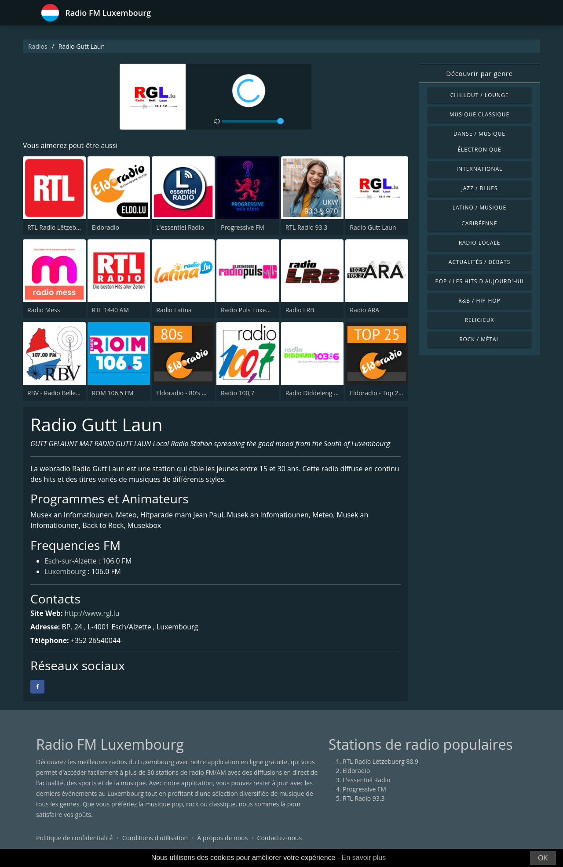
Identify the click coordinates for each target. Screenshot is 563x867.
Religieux (479, 320)
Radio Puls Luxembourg (255, 310)
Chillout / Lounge (479, 95)
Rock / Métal (479, 339)
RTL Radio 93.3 (306, 227)
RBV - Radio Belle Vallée (61, 393)
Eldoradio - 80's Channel (190, 393)
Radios (38, 46)
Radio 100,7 (237, 393)
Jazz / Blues (479, 188)
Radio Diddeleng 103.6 (317, 393)
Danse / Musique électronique (479, 141)
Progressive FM (242, 227)
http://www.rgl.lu (92, 613)
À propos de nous (222, 838)
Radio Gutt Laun (373, 227)
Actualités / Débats (479, 262)
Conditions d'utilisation (155, 838)
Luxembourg (65, 572)
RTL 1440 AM (110, 310)
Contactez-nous (279, 838)
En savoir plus (364, 857)
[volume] (253, 121)
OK (543, 858)
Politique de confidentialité (74, 838)
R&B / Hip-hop (479, 300)
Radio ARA (364, 310)
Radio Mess (43, 310)
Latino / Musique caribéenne (479, 215)
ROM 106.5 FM (113, 393)
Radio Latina (174, 310)
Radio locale (480, 242)
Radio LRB (299, 310)
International (479, 169)
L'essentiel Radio (180, 227)
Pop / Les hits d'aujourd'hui (479, 281)
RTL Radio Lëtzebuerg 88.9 (65, 227)
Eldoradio (105, 227)
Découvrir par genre (479, 73)
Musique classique (479, 114)
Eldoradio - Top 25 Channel (388, 393)
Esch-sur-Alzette (70, 562)
